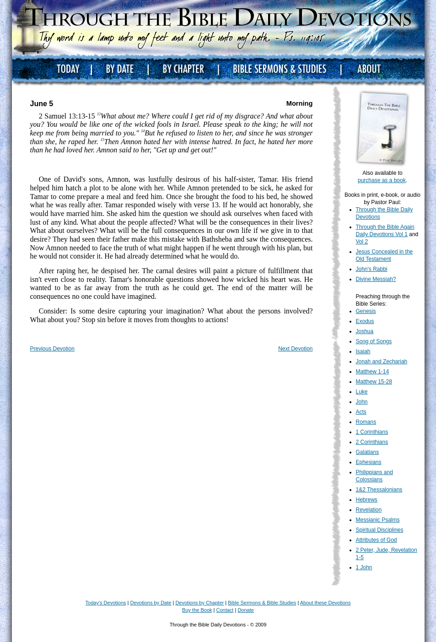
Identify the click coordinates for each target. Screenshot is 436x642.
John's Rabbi (372, 269)
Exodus (365, 321)
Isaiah (363, 351)
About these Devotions (325, 602)
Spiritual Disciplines (380, 530)
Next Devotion (295, 348)
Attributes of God (376, 540)
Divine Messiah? (376, 279)
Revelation (369, 510)
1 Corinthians (372, 432)
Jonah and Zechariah (382, 361)
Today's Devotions (106, 602)
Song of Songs (374, 341)
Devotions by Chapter (199, 602)
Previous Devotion (52, 348)
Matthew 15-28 (374, 381)
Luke (362, 391)
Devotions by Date (151, 602)
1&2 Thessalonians (379, 489)
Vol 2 (362, 241)
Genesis (366, 311)
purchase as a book (382, 180)
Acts (361, 412)
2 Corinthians (372, 442)
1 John (364, 567)
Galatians (367, 452)
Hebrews (366, 499)
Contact (225, 610)
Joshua (365, 331)
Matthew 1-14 (372, 371)
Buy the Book (197, 610)
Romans (366, 422)
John (362, 402)
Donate (245, 610)
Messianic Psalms (378, 520)
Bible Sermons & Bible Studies (262, 602)
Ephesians (369, 462)
